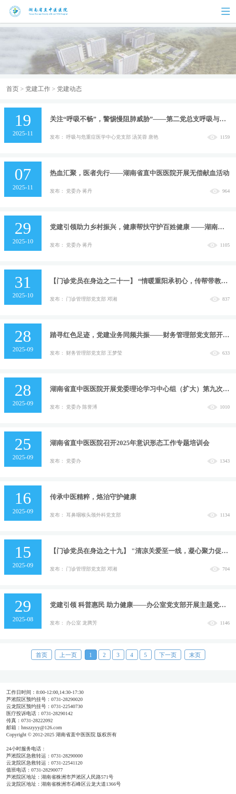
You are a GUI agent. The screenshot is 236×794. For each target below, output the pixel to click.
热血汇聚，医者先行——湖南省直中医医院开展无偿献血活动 (139, 172)
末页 (195, 655)
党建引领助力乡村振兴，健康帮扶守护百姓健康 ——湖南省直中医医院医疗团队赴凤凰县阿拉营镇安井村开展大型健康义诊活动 (140, 226)
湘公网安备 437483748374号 (82, 742)
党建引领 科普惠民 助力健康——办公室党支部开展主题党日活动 (140, 604)
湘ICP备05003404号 (27, 742)
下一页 (168, 655)
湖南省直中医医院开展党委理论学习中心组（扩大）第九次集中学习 (140, 388)
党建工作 (37, 89)
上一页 (68, 655)
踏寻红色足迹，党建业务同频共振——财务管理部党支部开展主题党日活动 (140, 334)
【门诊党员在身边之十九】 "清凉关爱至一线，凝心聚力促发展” (140, 550)
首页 (12, 89)
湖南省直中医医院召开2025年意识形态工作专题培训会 (129, 442)
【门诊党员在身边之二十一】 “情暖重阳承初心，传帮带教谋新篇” (140, 280)
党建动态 (69, 89)
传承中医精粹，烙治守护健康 (93, 496)
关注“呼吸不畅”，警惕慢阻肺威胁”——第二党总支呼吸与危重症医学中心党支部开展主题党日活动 (140, 119)
